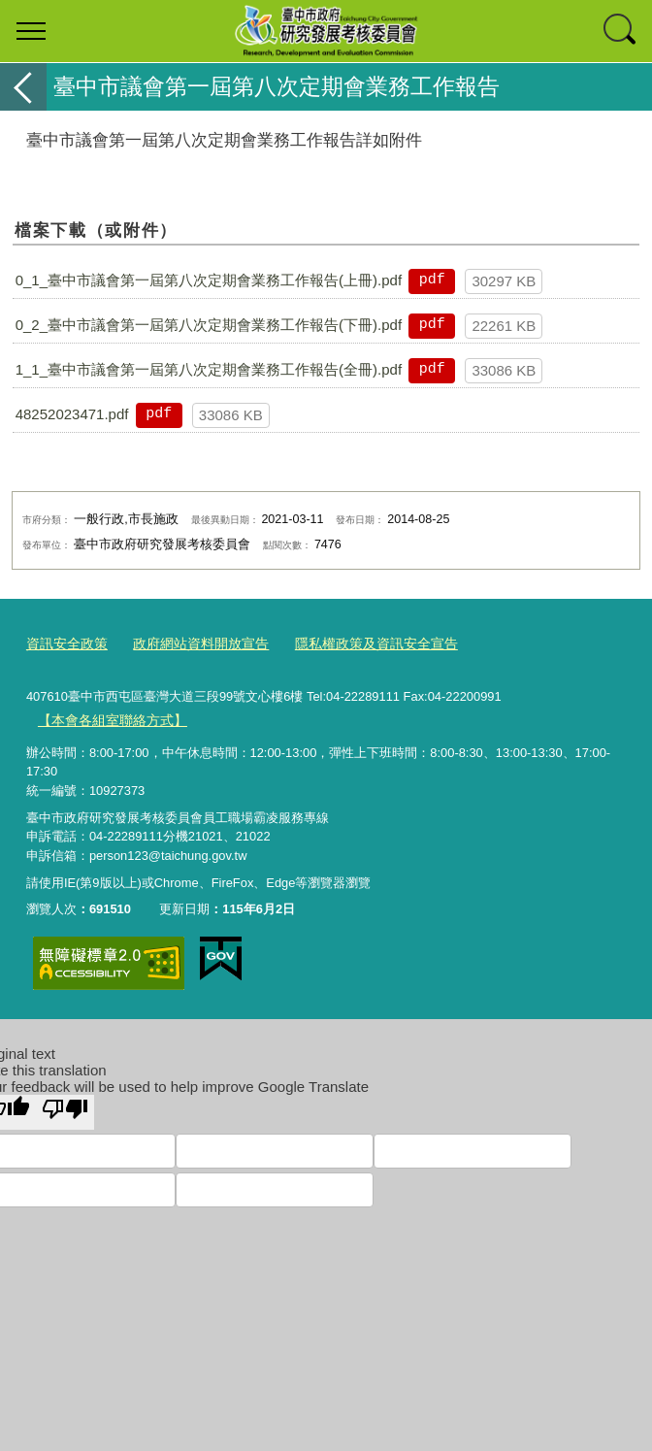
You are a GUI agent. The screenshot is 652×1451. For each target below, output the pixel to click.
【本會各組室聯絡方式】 (106, 716)
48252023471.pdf (72, 414)
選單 (31, 31)
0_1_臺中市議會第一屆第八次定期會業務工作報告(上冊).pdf (209, 280)
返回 (23, 87)
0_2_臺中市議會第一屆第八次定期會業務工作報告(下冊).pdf (209, 324)
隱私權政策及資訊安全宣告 (355, 643)
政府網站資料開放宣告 (190, 643)
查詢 (621, 31)
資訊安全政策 (64, 643)
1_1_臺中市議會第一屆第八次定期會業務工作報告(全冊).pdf (209, 369)
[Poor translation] (65, 1107)
